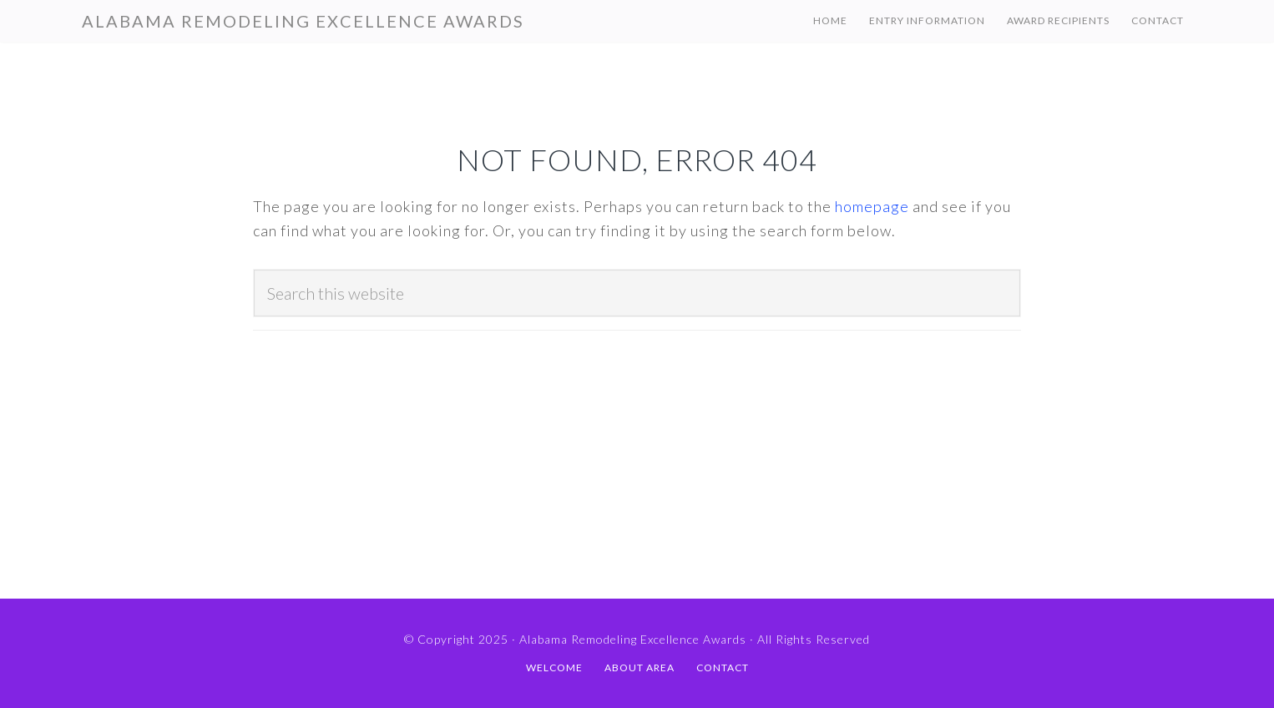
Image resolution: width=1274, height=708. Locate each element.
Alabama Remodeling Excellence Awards (303, 21)
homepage (872, 206)
